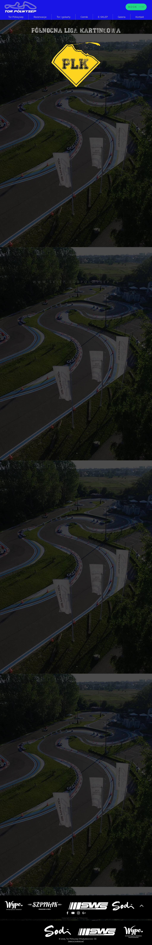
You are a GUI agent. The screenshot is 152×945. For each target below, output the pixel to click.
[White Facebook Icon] (67, 913)
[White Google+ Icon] (84, 913)
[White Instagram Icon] (78, 913)
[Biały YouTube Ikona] (73, 913)
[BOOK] (136, 7)
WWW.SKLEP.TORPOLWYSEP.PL (76, 282)
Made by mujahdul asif (76, 941)
